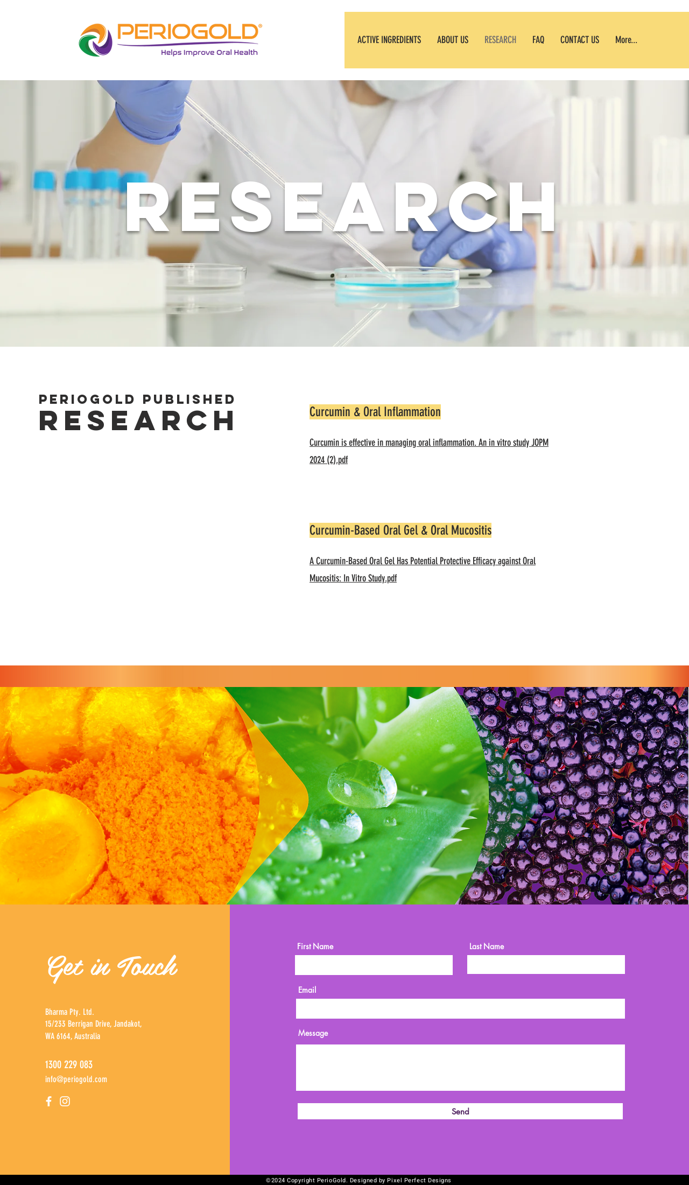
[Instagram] (65, 1101)
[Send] (460, 1111)
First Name (315, 946)
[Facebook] (48, 1101)
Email (307, 990)
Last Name (486, 946)
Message (313, 1033)
